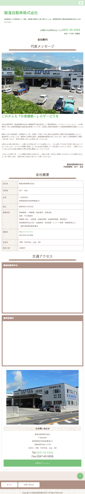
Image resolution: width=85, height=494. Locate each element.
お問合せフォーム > (42, 463)
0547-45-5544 (27, 232)
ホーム (9, 485)
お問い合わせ (29, 485)
